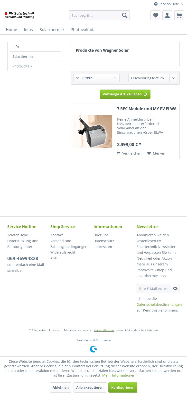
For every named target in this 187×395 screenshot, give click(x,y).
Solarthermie (23, 56)
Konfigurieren (122, 387)
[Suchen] (125, 15)
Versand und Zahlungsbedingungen (68, 244)
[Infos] (28, 29)
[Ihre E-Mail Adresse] (154, 288)
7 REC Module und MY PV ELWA (147, 108)
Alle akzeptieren (89, 387)
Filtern (84, 77)
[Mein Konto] (167, 15)
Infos (16, 46)
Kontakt (56, 235)
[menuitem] (99, 15)
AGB (53, 258)
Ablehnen (61, 387)
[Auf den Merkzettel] (156, 153)
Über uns (101, 235)
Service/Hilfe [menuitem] (167, 4)
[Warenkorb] (179, 15)
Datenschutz (104, 241)
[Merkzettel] (155, 15)
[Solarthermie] (51, 29)
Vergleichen (129, 153)
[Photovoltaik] (82, 29)
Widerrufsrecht (62, 252)
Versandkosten (104, 330)
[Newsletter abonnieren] (175, 288)
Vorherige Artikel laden (125, 93)
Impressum (103, 246)
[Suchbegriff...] (99, 15)
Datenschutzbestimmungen (159, 304)
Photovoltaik (22, 66)
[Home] (11, 29)
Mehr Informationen (118, 375)
